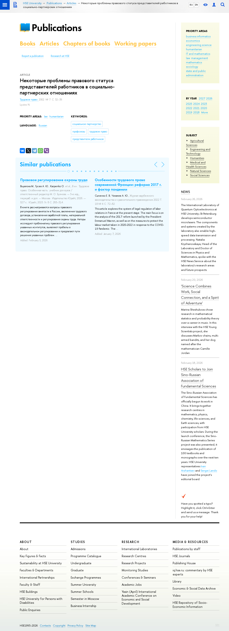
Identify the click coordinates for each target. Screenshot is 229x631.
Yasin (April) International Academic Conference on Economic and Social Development (139, 597)
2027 (202, 98)
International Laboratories (139, 549)
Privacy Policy (75, 625)
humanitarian (194, 49)
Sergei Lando (209, 470)
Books (27, 43)
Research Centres (134, 556)
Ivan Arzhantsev (193, 468)
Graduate (77, 570)
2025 (189, 104)
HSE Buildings (28, 592)
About (26, 542)
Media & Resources (190, 542)
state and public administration (196, 73)
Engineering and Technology (198, 151)
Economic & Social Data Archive (194, 588)
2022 (189, 108)
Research (130, 542)
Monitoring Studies (135, 570)
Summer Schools (82, 592)
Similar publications (45, 164)
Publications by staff (186, 549)
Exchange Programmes (86, 577)
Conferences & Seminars (139, 577)
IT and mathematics (198, 54)
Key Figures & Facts (33, 556)
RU (191, 4)
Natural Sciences (200, 171)
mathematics (194, 62)
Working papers (135, 43)
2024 (196, 104)
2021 (196, 108)
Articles (49, 43)
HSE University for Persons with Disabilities (41, 601)
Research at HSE (60, 56)
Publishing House (184, 563)
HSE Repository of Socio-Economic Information (190, 604)
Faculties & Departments (36, 570)
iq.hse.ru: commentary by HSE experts (192, 572)
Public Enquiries (30, 610)
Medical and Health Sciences (196, 164)
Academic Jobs (131, 584)
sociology (192, 66)
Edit (217, 624)
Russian (43, 125)
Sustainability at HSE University (41, 563)
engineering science (199, 45)
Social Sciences (199, 175)
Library (177, 581)
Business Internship (83, 606)
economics (193, 40)
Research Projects (134, 563)
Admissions (78, 549)
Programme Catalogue (86, 556)
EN (196, 4)
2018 (196, 112)
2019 (189, 112)
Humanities (197, 158)
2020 (204, 108)
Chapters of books (86, 43)
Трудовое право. (29, 99)
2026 (209, 98)
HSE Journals (181, 556)
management (199, 58)
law (188, 58)
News (185, 192)
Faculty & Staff (30, 584)
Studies (78, 542)
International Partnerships (37, 577)
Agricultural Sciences (195, 143)
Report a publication (33, 56)
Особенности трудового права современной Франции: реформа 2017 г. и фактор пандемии (128, 184)
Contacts (45, 625)
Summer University (83, 584)
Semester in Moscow (85, 599)
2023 (204, 104)
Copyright (59, 625)
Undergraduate (81, 563)
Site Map (90, 625)
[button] (68, 171)
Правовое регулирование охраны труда (54, 179)
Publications (56, 27)
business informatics (198, 36)
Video (177, 595)
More (204, 112)
